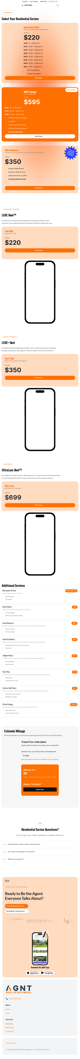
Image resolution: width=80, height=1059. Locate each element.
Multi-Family (10, 1027)
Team (7, 1013)
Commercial (10, 1031)
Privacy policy (11, 1043)
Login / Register (34, 1)
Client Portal (43, 1)
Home (8, 1009)
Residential (9, 1024)
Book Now (25, 1)
